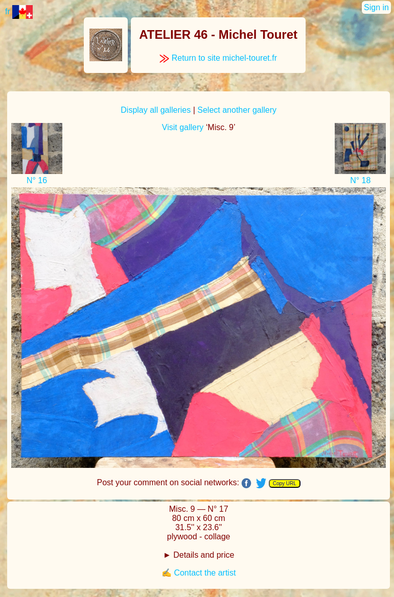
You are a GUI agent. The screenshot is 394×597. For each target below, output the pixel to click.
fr (19, 11)
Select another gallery (236, 110)
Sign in (376, 7)
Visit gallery (183, 127)
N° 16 (37, 180)
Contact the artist (205, 572)
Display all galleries (156, 110)
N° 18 (360, 180)
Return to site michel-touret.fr (218, 58)
